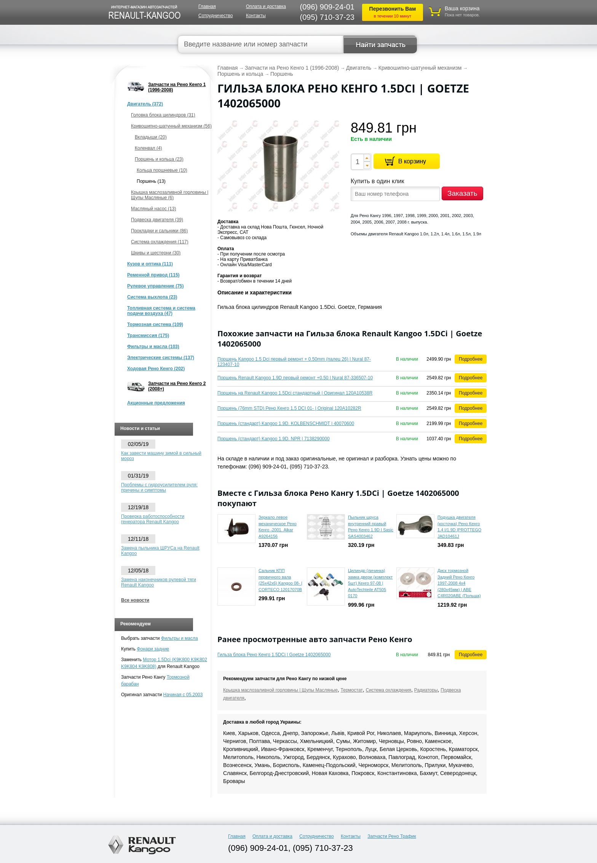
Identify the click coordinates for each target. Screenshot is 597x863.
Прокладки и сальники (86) (159, 230)
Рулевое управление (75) (155, 286)
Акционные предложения (156, 403)
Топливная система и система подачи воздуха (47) (161, 310)
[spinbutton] (357, 162)
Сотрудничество (215, 15)
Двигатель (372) (145, 104)
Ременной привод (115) (153, 275)
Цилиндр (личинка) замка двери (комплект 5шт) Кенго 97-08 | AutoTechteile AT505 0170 (370, 583)
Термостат (352, 690)
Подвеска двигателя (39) (157, 219)
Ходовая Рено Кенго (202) (156, 368)
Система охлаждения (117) (159, 242)
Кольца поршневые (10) (162, 170)
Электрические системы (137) (160, 357)
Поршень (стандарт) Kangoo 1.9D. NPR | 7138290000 (273, 438)
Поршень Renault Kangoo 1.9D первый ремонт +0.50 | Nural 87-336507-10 (295, 377)
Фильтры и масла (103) (153, 346)
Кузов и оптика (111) (150, 264)
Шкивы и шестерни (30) (155, 253)
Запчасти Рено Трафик (391, 836)
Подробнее (470, 359)
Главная (207, 6)
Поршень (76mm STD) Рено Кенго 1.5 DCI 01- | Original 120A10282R (289, 408)
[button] (367, 157)
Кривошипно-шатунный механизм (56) (171, 126)
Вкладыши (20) (151, 137)
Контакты (256, 15)
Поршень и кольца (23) (159, 159)
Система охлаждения (388, 690)
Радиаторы (426, 690)
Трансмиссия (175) (148, 335)
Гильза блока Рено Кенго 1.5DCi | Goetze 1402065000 (273, 654)
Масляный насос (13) (153, 208)
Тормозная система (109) (155, 324)
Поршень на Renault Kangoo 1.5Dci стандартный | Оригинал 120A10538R (294, 393)
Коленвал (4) (148, 148)
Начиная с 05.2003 (183, 694)
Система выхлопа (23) (152, 297)
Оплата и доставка (266, 6)
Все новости (135, 600)
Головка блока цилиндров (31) (163, 115)
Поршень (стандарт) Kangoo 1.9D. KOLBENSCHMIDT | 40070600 (285, 423)
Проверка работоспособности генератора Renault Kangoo (152, 519)
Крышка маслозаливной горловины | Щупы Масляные (280, 690)
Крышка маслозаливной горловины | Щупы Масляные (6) (169, 195)
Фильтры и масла (179, 638)
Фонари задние (153, 649)
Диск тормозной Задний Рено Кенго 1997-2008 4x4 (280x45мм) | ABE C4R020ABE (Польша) (459, 583)
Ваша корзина (462, 8)
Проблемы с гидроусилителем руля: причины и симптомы (159, 487)
